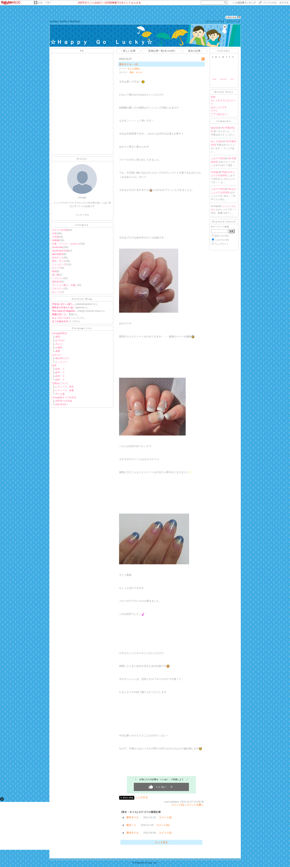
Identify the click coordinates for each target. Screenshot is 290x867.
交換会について (60, 383)
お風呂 (59, 347)
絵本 (54, 365)
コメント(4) (162, 825)
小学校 (55, 237)
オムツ (59, 344)
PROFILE (74, 21)
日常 (54, 233)
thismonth (223, 79)
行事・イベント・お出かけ (66, 243)
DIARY (63, 21)
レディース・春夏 (65, 390)
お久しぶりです (219, 107)
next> (232, 79)
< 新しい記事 (128, 50)
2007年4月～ (62, 404)
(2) (136, 64)
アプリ (214, 110)
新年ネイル (132, 817)
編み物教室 (58, 254)
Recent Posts (224, 92)
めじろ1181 (217, 141)
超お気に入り (62, 358)
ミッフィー (61, 362)
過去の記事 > (195, 50)
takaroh (215, 127)
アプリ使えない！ (220, 114)
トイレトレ (58, 278)
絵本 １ (60, 369)
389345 (231, 17)
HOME (54, 21)
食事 (58, 351)
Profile (82, 158)
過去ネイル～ (126, 64)
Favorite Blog (82, 299)
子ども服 (60, 394)
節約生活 (56, 281)
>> (244, 2)
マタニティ (58, 288)
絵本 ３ (60, 376)
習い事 (55, 274)
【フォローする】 (215, 21)
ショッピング (59, 264)
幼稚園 (55, 240)
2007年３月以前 (64, 401)
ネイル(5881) (133, 69)
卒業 (213, 97)
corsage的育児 (59, 333)
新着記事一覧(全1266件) (161, 50)
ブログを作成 (269, 2)
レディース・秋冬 (65, 386)
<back (214, 79)
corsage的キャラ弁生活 (64, 397)
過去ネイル (132, 832)
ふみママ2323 (218, 158)
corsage (215, 172)
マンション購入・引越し (64, 285)
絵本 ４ (60, 379)
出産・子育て (45, 2)
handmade (57, 247)
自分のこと (58, 257)
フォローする (82, 215)
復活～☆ (131, 825)
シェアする (141, 797)
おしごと (56, 292)
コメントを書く (195, 804)
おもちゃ (56, 354)
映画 (54, 271)
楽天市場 (283, 2)
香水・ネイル (59, 261)
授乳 (58, 336)
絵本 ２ (60, 372)
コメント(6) (165, 817)
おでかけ (60, 340)
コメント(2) (177, 804)
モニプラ (56, 268)
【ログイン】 (233, 21)
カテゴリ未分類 (60, 230)
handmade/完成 (60, 250)
